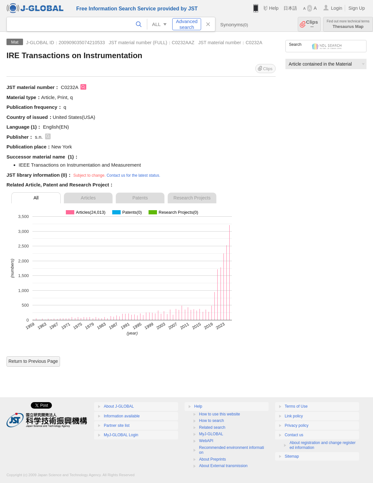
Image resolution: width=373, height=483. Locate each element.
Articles (88, 197)
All (36, 197)
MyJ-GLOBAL (211, 434)
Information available (122, 416)
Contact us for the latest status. (133, 175)
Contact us (294, 435)
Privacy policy (296, 425)
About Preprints (212, 459)
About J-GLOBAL (119, 406)
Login (336, 8)
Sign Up (356, 8)
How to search (211, 420)
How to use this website (219, 414)
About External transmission (223, 466)
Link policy (294, 416)
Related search (212, 427)
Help (273, 8)
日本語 (290, 8)
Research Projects (192, 197)
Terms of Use (296, 406)
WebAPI (206, 441)
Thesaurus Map (348, 24)
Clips (312, 24)
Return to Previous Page (33, 361)
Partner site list (116, 425)
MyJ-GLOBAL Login (121, 435)
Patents (140, 197)
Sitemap (292, 456)
